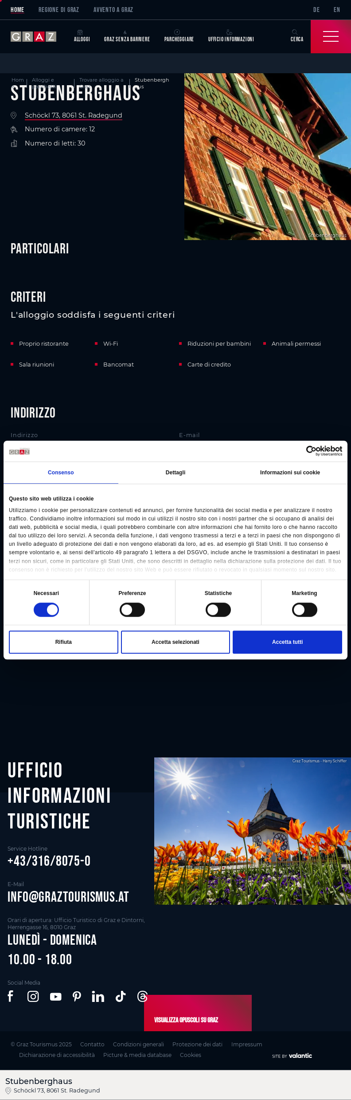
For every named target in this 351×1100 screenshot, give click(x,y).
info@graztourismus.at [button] (68, 896)
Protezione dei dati (197, 1044)
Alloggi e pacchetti (44, 83)
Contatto (92, 1044)
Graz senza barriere (127, 36)
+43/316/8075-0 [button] (49, 860)
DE (316, 9)
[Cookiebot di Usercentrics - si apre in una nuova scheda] (303, 451)
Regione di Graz (59, 9)
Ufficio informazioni (231, 36)
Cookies (190, 1055)
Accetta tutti (287, 642)
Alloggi (82, 36)
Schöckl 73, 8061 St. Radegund (73, 115)
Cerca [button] (297, 36)
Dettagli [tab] (176, 473)
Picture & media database (137, 1055)
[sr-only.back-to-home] (39, 36)
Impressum (246, 1044)
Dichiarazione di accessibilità (57, 1055)
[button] (12, 996)
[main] (175, 389)
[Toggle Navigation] (331, 36)
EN (337, 9)
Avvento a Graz (113, 9)
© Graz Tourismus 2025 (41, 1044)
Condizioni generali (138, 1044)
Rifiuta (63, 642)
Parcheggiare (179, 36)
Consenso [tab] (61, 473)
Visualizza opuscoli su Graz (186, 1020)
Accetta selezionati (175, 642)
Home (17, 9)
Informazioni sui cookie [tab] (290, 473)
